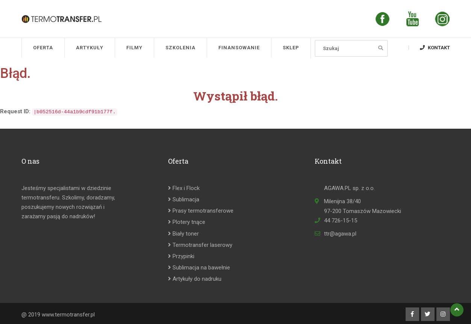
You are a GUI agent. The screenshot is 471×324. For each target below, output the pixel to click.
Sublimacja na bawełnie (199, 267)
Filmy (134, 47)
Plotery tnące (186, 222)
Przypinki (181, 256)
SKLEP (291, 47)
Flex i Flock (184, 188)
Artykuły (89, 47)
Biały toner (183, 233)
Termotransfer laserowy (200, 245)
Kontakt (435, 47)
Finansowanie (239, 47)
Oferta (43, 47)
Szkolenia (180, 47)
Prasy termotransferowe (200, 210)
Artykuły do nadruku (194, 278)
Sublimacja (183, 199)
